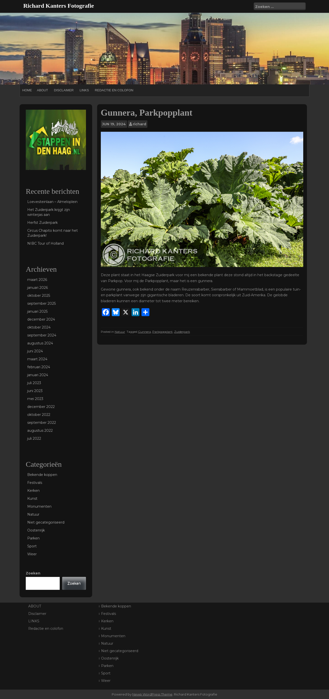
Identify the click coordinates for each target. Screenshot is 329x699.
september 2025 (41, 303)
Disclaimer (64, 90)
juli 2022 (34, 438)
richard (139, 124)
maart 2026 (37, 279)
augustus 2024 (40, 343)
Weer (32, 554)
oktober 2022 (38, 414)
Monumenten (39, 506)
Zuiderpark (182, 331)
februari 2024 (38, 367)
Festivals (34, 482)
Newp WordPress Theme (152, 694)
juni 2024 (35, 351)
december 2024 (41, 319)
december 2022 (41, 406)
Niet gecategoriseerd (45, 522)
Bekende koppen (42, 474)
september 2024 (41, 335)
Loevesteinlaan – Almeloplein (52, 202)
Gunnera (144, 331)
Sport (32, 546)
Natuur (120, 331)
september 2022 (41, 422)
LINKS (84, 90)
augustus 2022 (40, 430)
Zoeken (33, 573)
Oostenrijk (36, 530)
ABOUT (42, 90)
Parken (33, 538)
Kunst (32, 498)
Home (27, 90)
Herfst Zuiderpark (42, 222)
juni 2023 (35, 391)
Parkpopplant (162, 331)
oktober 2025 (38, 295)
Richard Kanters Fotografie (58, 5)
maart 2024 (37, 359)
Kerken (33, 490)
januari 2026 (37, 287)
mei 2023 (35, 399)
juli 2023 (34, 383)
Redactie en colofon (114, 90)
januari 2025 (37, 311)
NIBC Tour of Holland (45, 243)
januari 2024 (37, 375)
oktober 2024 (39, 327)
